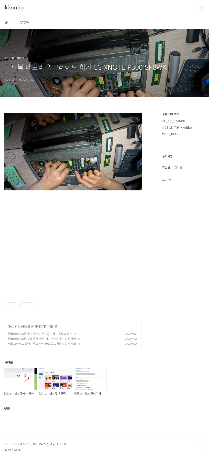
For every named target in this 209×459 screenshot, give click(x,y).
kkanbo (14, 8)
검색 (192, 8)
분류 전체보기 (170, 114)
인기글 (178, 167)
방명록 (24, 22)
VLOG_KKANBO (172, 134)
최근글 (166, 167)
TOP (201, 445)
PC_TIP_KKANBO (21, 326)
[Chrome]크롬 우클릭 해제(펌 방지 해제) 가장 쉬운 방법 (42, 339)
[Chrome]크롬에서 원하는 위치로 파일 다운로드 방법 (40, 334)
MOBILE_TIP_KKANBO (177, 127)
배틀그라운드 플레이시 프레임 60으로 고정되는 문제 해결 (42, 344)
